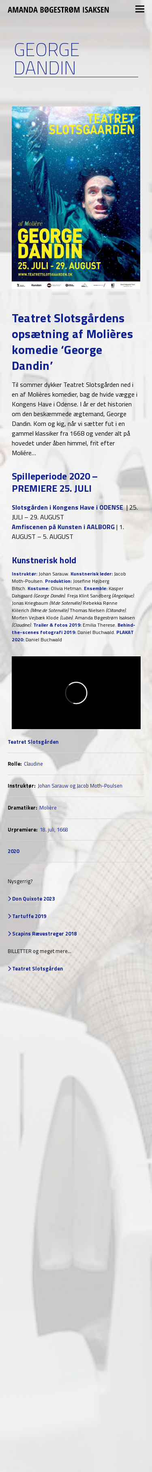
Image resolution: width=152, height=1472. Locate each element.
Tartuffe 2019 (28, 916)
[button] (139, 9)
